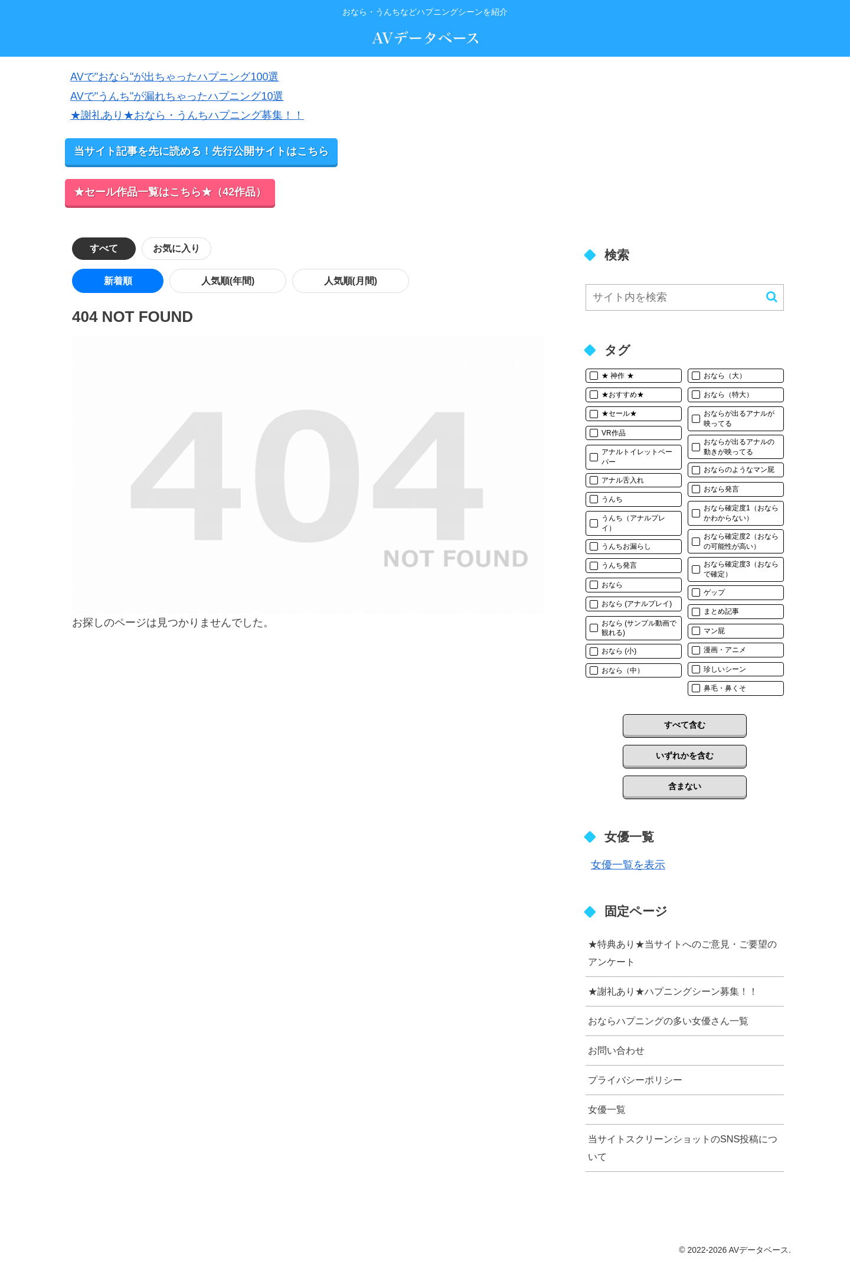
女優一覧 (607, 1109)
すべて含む (684, 724)
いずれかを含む (685, 755)
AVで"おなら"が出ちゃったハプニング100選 (174, 77)
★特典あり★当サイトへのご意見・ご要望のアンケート (682, 952)
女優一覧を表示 (628, 865)
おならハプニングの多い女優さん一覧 (668, 1020)
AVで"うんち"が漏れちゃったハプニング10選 (176, 96)
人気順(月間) (249, 281)
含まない (684, 786)
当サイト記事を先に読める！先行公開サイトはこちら (201, 151)
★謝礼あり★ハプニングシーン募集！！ (673, 991)
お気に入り (177, 248)
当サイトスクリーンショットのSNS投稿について (682, 1147)
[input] (685, 297)
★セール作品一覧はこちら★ (170, 192)
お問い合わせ (616, 1050)
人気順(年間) (167, 281)
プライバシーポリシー (635, 1079)
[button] (771, 297)
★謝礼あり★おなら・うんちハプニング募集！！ (187, 115)
